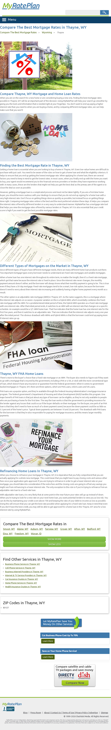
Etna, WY (8, 533)
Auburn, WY (36, 529)
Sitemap (104, 712)
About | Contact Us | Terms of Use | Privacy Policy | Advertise (71, 712)
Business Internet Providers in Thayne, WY (24, 571)
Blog (25, 712)
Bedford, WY (94, 529)
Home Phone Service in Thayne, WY (21, 583)
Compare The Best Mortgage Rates (18, 32)
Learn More (48, 641)
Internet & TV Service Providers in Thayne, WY (26, 575)
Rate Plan (20, 5)
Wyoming (47, 32)
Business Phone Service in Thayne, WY (22, 564)
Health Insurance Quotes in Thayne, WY (23, 587)
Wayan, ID (36, 533)
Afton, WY (79, 529)
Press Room (35, 712)
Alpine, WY (22, 529)
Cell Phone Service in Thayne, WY (20, 568)
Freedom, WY (22, 533)
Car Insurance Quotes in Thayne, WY (21, 579)
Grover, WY (66, 529)
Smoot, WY (9, 529)
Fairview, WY (51, 529)
